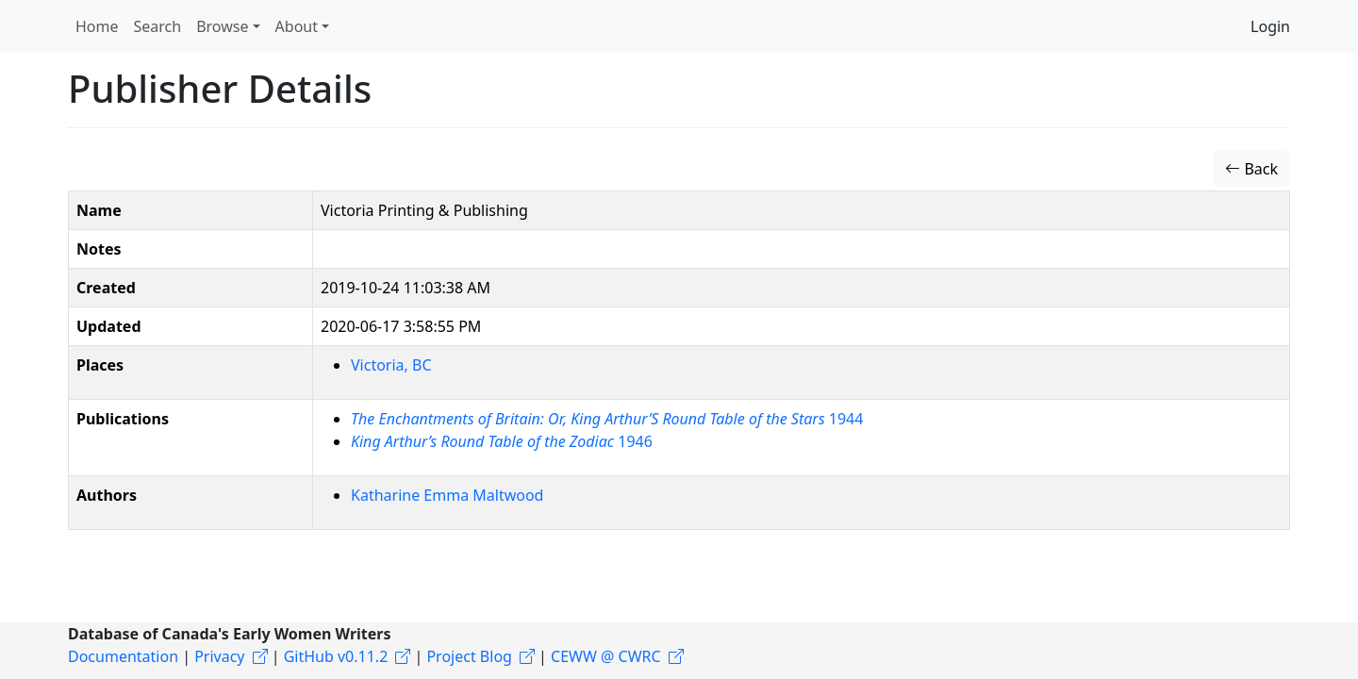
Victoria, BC (391, 365)
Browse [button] (222, 26)
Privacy (219, 656)
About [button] (296, 26)
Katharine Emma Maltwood (447, 495)
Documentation (123, 656)
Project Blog (468, 656)
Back (1251, 168)
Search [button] (158, 26)
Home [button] (97, 26)
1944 (607, 418)
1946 (502, 441)
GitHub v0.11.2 (336, 656)
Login (1270, 26)
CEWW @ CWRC (606, 656)
